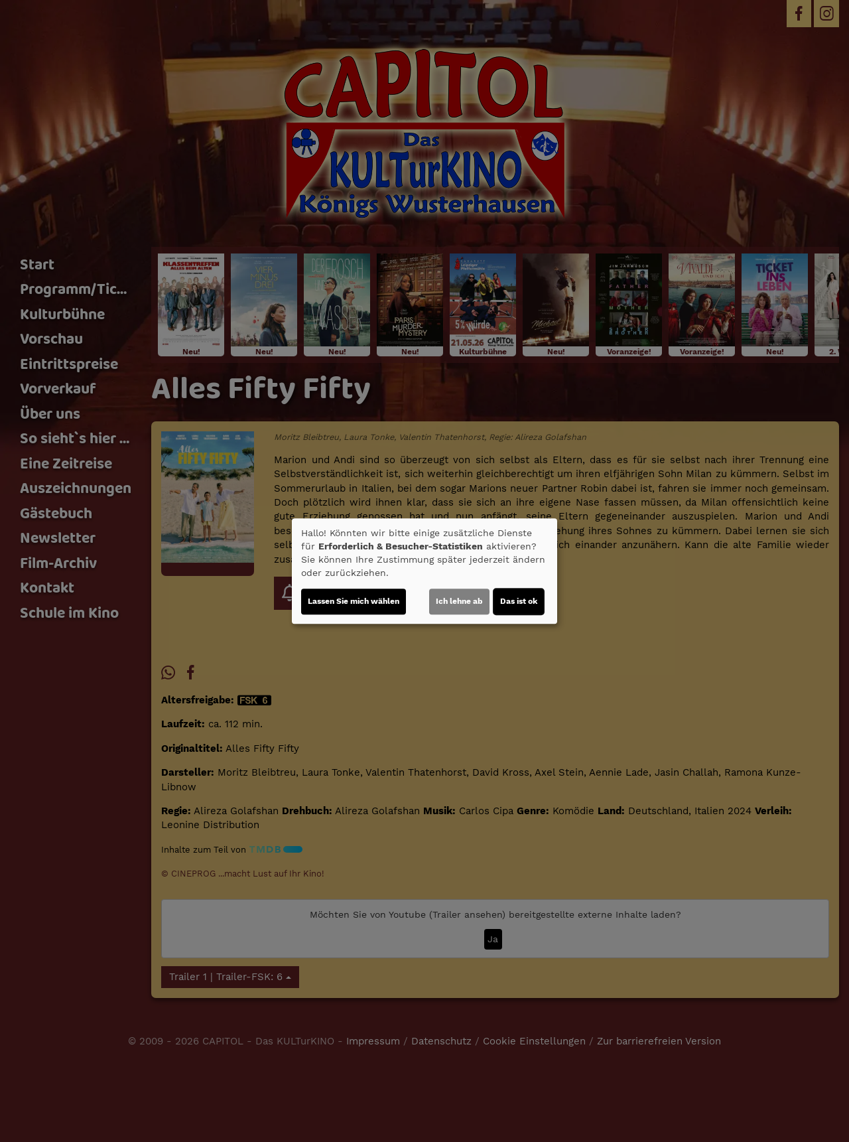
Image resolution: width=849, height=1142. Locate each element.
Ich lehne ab (459, 601)
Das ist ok (518, 601)
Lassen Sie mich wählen (353, 601)
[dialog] (424, 571)
